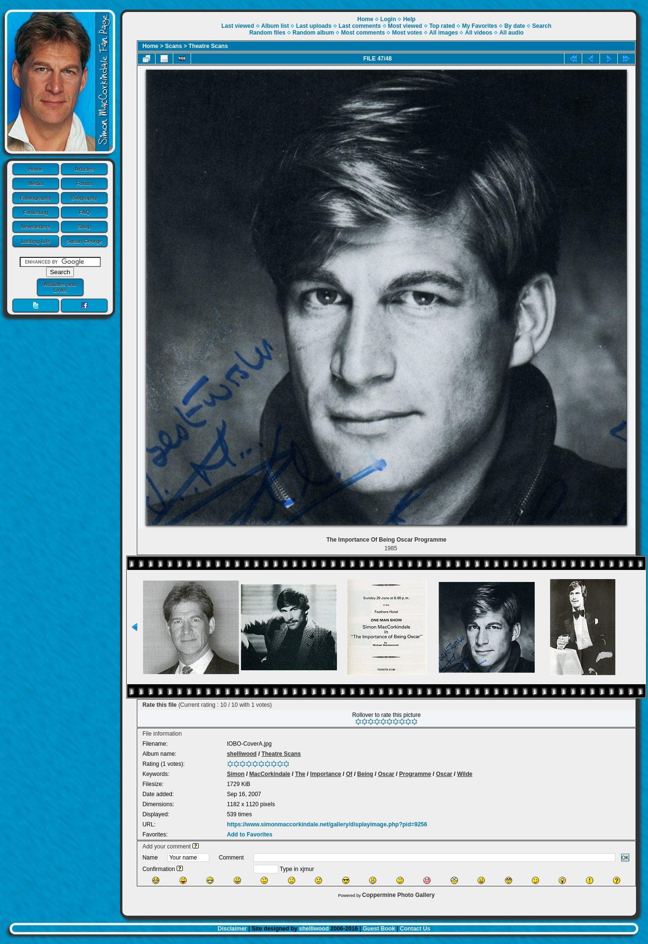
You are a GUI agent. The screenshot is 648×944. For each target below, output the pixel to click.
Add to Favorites (250, 834)
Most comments (363, 32)
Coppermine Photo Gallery (398, 895)
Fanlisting (35, 212)
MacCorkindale (269, 774)
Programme (415, 774)
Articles (84, 169)
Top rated (442, 26)
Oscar (386, 774)
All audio (511, 32)
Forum (84, 183)
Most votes (407, 32)
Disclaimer (232, 928)
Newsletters (35, 227)
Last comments (359, 26)
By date (514, 26)
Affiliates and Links (59, 287)
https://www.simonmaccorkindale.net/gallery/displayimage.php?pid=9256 (327, 824)
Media (35, 183)
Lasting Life (35, 241)
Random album (313, 32)
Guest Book (379, 928)
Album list (275, 26)
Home (35, 169)
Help (409, 19)
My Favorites (479, 26)
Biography (84, 198)
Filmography (35, 198)
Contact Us (415, 928)
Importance (325, 774)
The (300, 774)
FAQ (84, 212)
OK (625, 857)
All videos (478, 32)
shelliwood (242, 753)
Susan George (84, 241)
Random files (267, 32)
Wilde (464, 774)
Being (365, 774)
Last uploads (314, 26)
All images (443, 32)
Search (542, 26)
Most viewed (405, 26)
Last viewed (237, 26)
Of (349, 774)
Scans (173, 46)
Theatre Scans (208, 46)
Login (388, 19)
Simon (236, 774)
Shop (84, 227)
